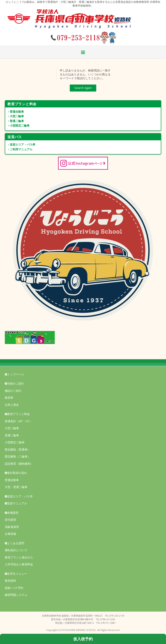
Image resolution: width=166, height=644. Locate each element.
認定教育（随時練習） (19, 464)
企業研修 (10, 534)
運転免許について (16, 550)
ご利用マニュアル (18, 149)
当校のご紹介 (14, 383)
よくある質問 (14, 543)
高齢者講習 (12, 527)
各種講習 (11, 513)
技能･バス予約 (14, 588)
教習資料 (10, 581)
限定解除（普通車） (17, 449)
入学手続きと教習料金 (19, 564)
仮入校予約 (83, 638)
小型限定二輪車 (17, 125)
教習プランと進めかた (19, 557)
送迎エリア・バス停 (20, 144)
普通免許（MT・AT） (18, 421)
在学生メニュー (16, 574)
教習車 (9, 398)
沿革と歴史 (12, 405)
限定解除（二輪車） (17, 456)
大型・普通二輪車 (16, 487)
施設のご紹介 (13, 391)
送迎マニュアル (16, 503)
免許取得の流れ (16, 473)
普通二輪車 (14, 121)
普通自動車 (14, 112)
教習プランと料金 (17, 414)
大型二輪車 (14, 116)
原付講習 (10, 520)
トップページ (14, 374)
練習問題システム (16, 595)
